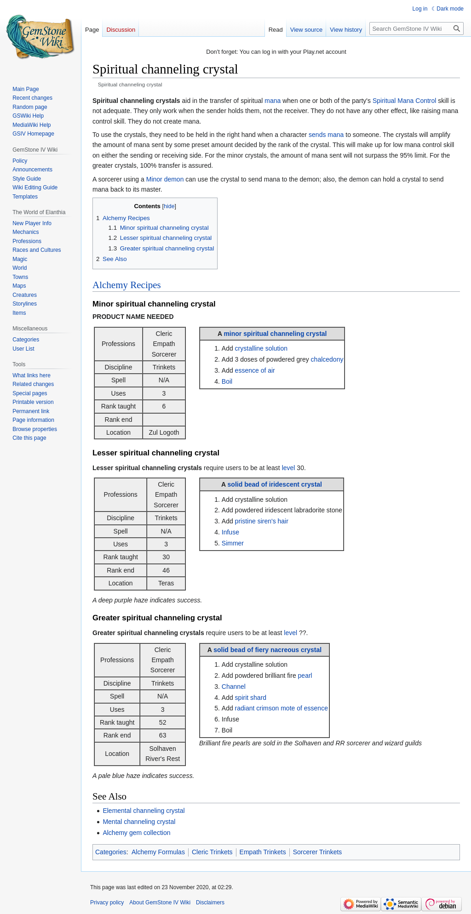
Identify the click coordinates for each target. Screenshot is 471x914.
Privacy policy (107, 902)
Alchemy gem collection (136, 832)
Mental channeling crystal (139, 821)
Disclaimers (210, 902)
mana (272, 100)
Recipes (145, 284)
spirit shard (250, 697)
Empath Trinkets (263, 852)
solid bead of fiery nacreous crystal (267, 649)
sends (317, 134)
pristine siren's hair (261, 521)
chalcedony (327, 359)
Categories (110, 852)
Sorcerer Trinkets (317, 852)
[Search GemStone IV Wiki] (416, 28)
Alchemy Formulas (158, 852)
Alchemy (110, 284)
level (288, 467)
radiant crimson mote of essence (281, 708)
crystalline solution (261, 348)
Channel (234, 686)
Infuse (230, 532)
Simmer (233, 543)
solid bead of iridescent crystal (275, 484)
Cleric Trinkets (212, 852)
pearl (305, 675)
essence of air (255, 370)
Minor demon (165, 179)
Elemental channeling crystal (143, 810)
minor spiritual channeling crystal (275, 333)
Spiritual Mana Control (405, 100)
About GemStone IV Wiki (159, 902)
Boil (227, 381)
